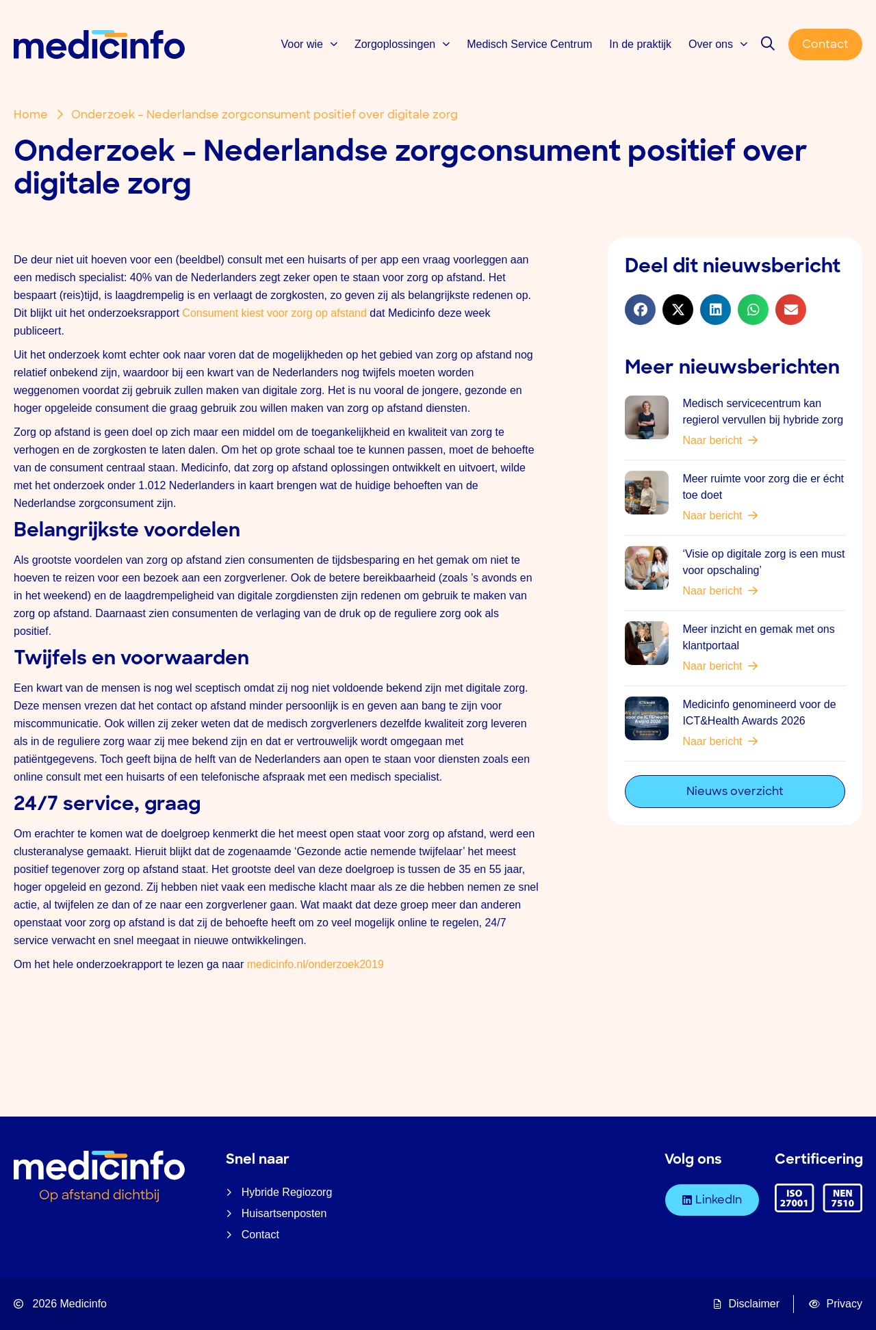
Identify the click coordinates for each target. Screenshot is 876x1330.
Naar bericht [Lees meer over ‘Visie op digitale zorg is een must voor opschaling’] (720, 591)
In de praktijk (640, 44)
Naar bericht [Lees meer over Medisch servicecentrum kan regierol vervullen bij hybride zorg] (720, 440)
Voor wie (309, 44)
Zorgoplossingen (402, 44)
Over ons (717, 44)
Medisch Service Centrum (529, 44)
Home (31, 114)
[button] (640, 309)
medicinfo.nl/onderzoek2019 (315, 964)
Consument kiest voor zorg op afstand (274, 313)
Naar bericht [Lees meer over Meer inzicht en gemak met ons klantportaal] (720, 666)
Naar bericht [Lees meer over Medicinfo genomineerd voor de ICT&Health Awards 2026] (720, 741)
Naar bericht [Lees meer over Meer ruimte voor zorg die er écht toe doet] (720, 515)
